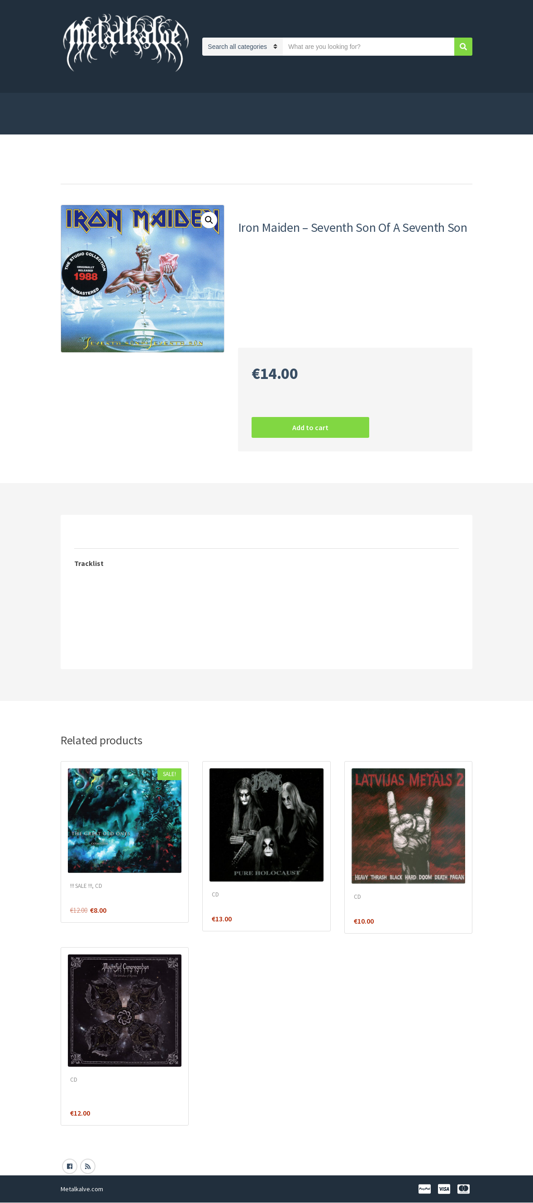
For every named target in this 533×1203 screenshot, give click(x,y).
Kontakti (169, 124)
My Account (442, 124)
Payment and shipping (178, 103)
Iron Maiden (315, 324)
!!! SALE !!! (81, 886)
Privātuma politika (254, 103)
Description (92, 533)
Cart (426, 103)
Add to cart (310, 427)
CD (92, 171)
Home (70, 171)
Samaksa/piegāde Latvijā (104, 124)
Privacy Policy (110, 103)
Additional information (167, 533)
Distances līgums (321, 103)
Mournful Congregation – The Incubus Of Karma (115, 1094)
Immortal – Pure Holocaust (253, 904)
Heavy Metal (275, 324)
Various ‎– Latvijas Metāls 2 (393, 906)
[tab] (92, 533)
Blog (202, 124)
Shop (68, 103)
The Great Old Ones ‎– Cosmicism (119, 895)
